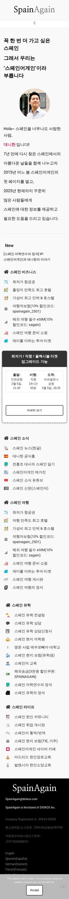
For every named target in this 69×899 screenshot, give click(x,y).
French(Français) (16, 869)
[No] (63, 886)
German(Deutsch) (16, 864)
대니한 (9, 144)
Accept (34, 890)
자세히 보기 (34, 410)
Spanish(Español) (16, 858)
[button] (34, 23)
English (9, 853)
